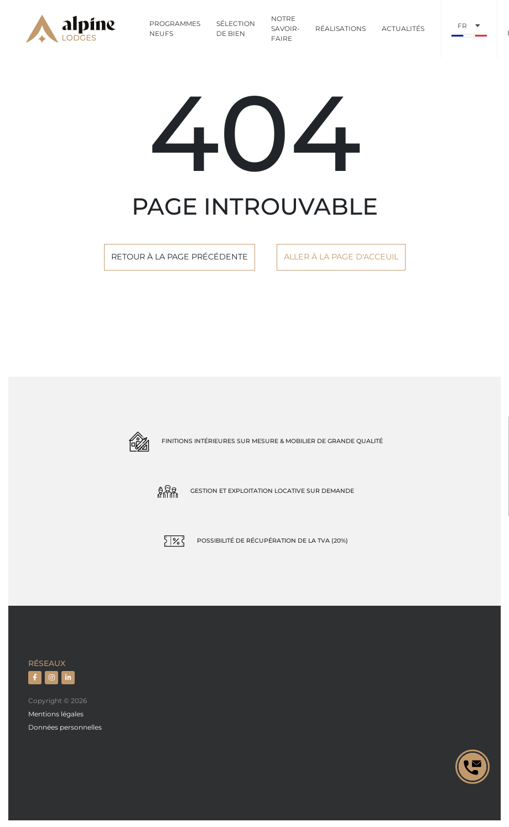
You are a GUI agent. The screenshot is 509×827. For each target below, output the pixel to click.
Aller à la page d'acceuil (341, 257)
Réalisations (340, 28)
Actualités (403, 28)
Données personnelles (65, 727)
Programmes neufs (174, 28)
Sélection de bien (235, 28)
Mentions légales (56, 714)
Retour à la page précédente (179, 257)
